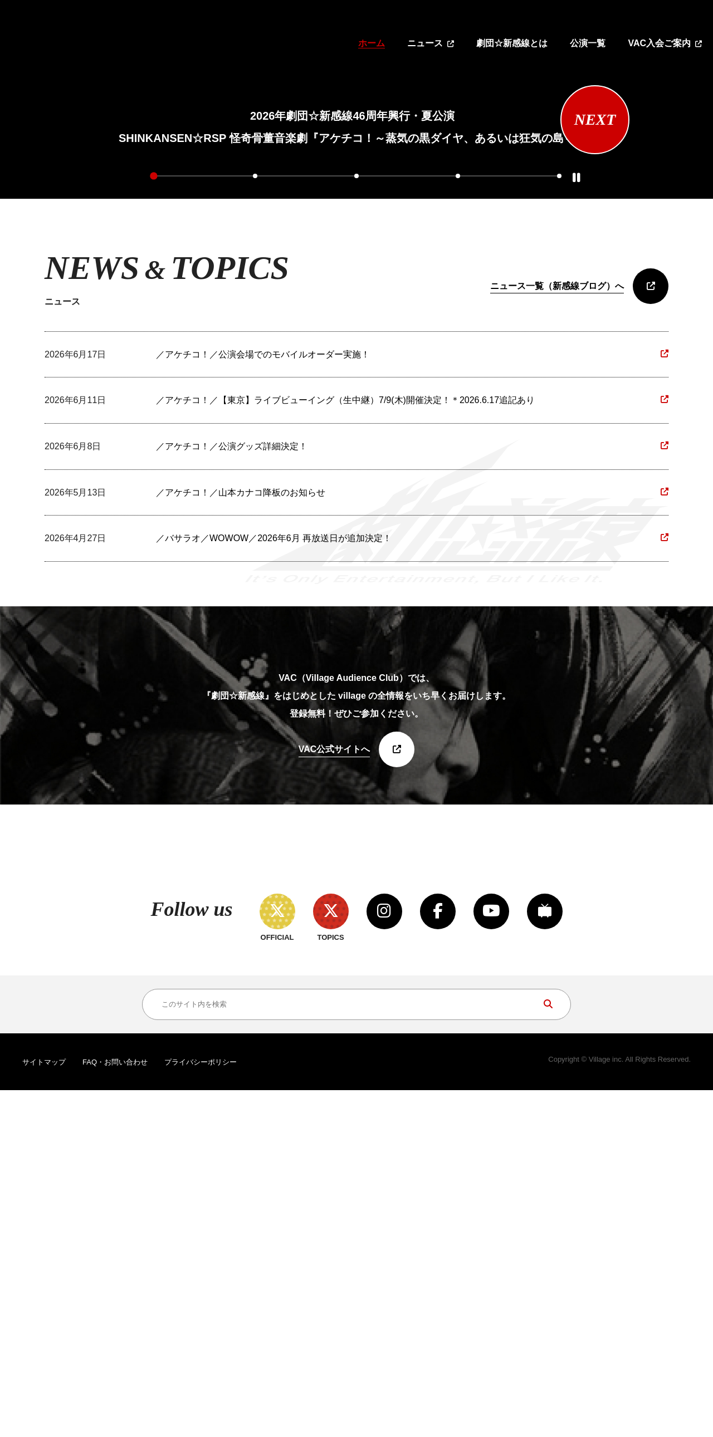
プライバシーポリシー (200, 1409)
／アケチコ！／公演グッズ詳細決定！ (231, 698)
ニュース (425, 43)
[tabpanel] (352, 244)
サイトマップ (44, 1409)
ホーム (371, 43)
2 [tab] (255, 427)
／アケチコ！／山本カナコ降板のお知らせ (240, 744)
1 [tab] (154, 427)
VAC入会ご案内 (659, 43)
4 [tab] (457, 427)
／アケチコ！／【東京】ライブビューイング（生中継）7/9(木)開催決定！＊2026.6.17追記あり (345, 653)
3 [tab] (356, 427)
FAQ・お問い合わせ (115, 1409)
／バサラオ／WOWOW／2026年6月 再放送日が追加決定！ (274, 791)
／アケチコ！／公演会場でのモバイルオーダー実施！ (263, 606)
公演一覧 (587, 43)
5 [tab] (558, 427)
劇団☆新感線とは (512, 43)
